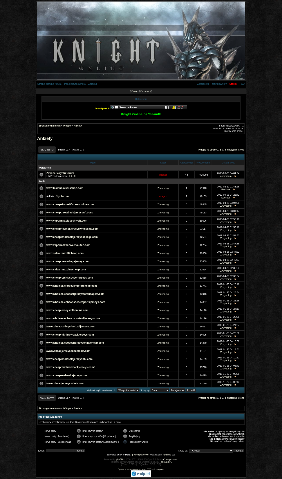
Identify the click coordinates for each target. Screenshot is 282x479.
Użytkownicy (219, 84)
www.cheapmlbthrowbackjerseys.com (70, 334)
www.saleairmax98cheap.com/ (65, 253)
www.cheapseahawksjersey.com (66, 375)
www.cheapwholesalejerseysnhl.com (69, 359)
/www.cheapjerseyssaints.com (65, 383)
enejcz (163, 196)
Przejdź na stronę (208, 150)
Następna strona (235, 150)
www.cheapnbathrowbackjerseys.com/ (70, 367)
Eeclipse (226, 189)
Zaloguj (92, 84)
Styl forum (62, 196)
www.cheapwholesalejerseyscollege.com (72, 237)
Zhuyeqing (163, 188)
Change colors (170, 459)
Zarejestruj (203, 84)
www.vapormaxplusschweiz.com (66, 220)
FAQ (242, 84)
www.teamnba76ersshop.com (64, 188)
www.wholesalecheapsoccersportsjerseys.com (75, 302)
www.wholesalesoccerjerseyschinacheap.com (75, 342)
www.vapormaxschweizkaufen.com (68, 245)
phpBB (119, 459)
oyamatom (225, 176)
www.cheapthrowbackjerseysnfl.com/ (69, 212)
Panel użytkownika (75, 84)
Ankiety (78, 126)
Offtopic (67, 126)
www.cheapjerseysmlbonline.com (67, 310)
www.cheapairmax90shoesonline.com (70, 204)
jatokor (163, 174)
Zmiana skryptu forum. (60, 173)
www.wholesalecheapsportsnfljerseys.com (73, 318)
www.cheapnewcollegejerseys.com (68, 261)
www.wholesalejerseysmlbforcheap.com (71, 285)
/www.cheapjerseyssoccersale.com (68, 350)
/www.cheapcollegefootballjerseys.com (70, 326)
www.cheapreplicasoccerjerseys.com (69, 277)
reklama (167, 454)
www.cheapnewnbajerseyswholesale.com (72, 228)
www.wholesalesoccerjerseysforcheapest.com (75, 293)
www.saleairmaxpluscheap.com (66, 269)
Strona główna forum (49, 84)
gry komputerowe (140, 454)
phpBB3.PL (166, 462)
